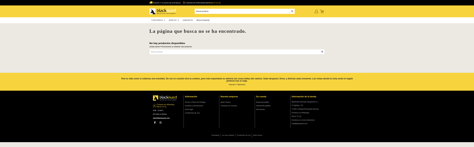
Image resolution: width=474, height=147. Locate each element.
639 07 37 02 (215, 3)
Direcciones (260, 110)
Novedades (215, 135)
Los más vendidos (228, 135)
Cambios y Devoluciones (194, 106)
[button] (158, 20)
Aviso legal (189, 110)
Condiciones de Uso (192, 113)
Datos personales (262, 102)
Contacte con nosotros (229, 106)
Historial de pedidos (263, 106)
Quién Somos (226, 102)
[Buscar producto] (292, 11)
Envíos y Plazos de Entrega (195, 102)
